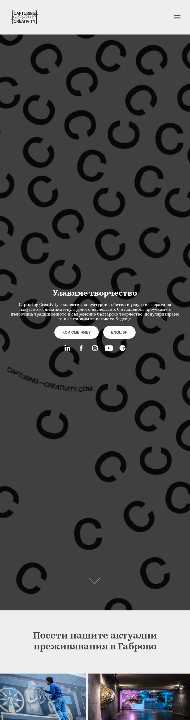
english (119, 332)
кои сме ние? (76, 332)
